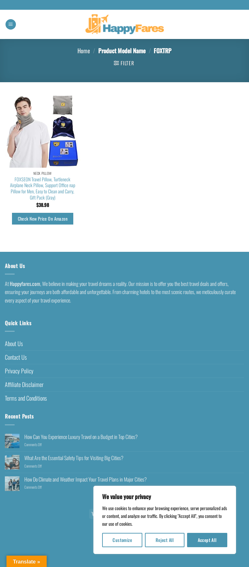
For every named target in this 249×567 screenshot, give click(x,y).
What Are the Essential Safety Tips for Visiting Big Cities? (74, 458)
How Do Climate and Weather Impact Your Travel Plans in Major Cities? (85, 479)
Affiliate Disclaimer (24, 384)
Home (83, 50)
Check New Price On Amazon (42, 218)
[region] (164, 520)
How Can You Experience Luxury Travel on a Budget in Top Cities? (81, 437)
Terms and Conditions (26, 398)
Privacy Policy (19, 371)
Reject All (165, 539)
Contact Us (16, 357)
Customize (122, 539)
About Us (14, 343)
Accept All (207, 539)
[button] (11, 24)
